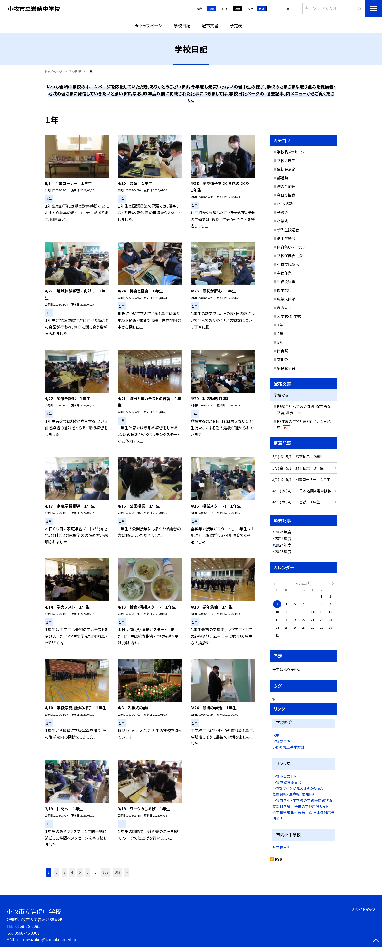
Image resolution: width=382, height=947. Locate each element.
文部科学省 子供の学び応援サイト (300, 806)
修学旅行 (284, 290)
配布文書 (210, 25)
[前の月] (274, 583)
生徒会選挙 (286, 281)
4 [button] (72, 872)
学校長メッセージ (291, 151)
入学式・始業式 (289, 316)
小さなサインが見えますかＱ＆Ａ (297, 788)
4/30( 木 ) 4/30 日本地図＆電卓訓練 (301, 490)
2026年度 (283, 532)
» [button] (127, 872)
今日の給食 (286, 195)
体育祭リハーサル (291, 247)
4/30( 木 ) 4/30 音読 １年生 (296, 501)
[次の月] (333, 583)
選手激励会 (286, 238)
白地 (224, 8)
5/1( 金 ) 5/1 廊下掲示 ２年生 (298, 456)
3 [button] (64, 872)
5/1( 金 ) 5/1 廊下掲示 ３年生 (298, 468)
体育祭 (282, 350)
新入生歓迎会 (288, 229)
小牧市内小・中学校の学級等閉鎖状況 (302, 800)
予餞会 (282, 212)
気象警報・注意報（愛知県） (293, 794)
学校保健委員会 (290, 255)
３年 (280, 342)
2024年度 (283, 545)
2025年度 (283, 538)
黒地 (237, 8)
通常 (211, 8)
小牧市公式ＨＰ (284, 776)
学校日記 (182, 25)
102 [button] (105, 872)
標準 (261, 8)
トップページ (151, 25)
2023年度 (283, 551)
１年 (280, 324)
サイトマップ (365, 909)
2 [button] (56, 872)
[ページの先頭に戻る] (376, 941)
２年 (280, 333)
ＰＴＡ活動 (285, 203)
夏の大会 (284, 307)
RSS (278, 859)
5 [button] (80, 872)
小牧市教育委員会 (287, 782)
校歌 (276, 734)
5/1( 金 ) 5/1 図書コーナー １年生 (301, 479)
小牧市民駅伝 (288, 264)
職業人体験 (286, 298)
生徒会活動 (286, 169)
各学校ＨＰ (280, 847)
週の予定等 (286, 186)
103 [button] (117, 872)
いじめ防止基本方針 (288, 747)
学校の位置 (281, 741)
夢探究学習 (286, 368)
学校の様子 (286, 160)
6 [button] (88, 872)
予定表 (236, 25)
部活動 (282, 177)
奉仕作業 (284, 272)
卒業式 (282, 220)
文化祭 (282, 359)
